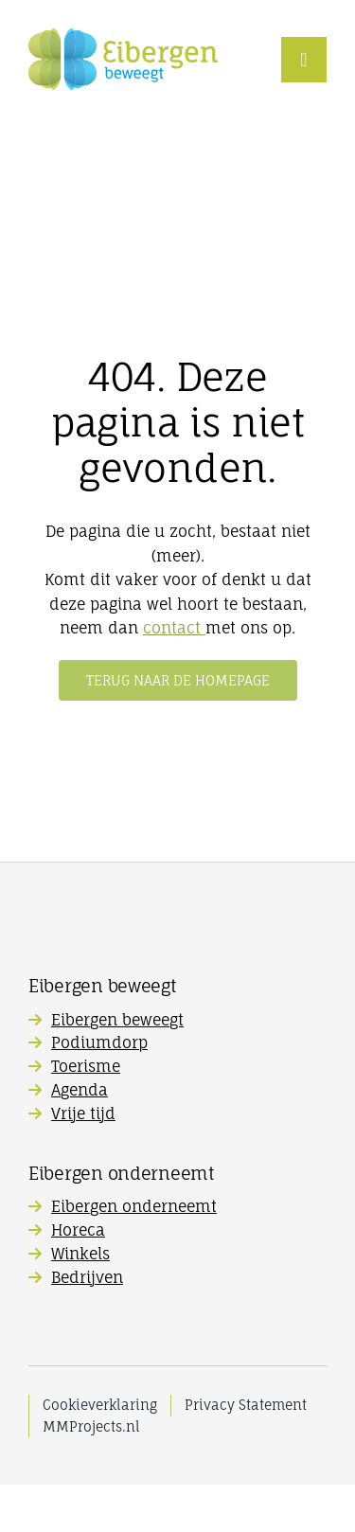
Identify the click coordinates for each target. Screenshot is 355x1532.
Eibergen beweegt (117, 1019)
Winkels (80, 1253)
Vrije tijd (83, 1113)
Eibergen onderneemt (134, 1206)
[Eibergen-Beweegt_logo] (123, 36)
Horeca (78, 1229)
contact (174, 627)
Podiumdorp (99, 1042)
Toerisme (85, 1066)
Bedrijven (87, 1277)
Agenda (79, 1089)
